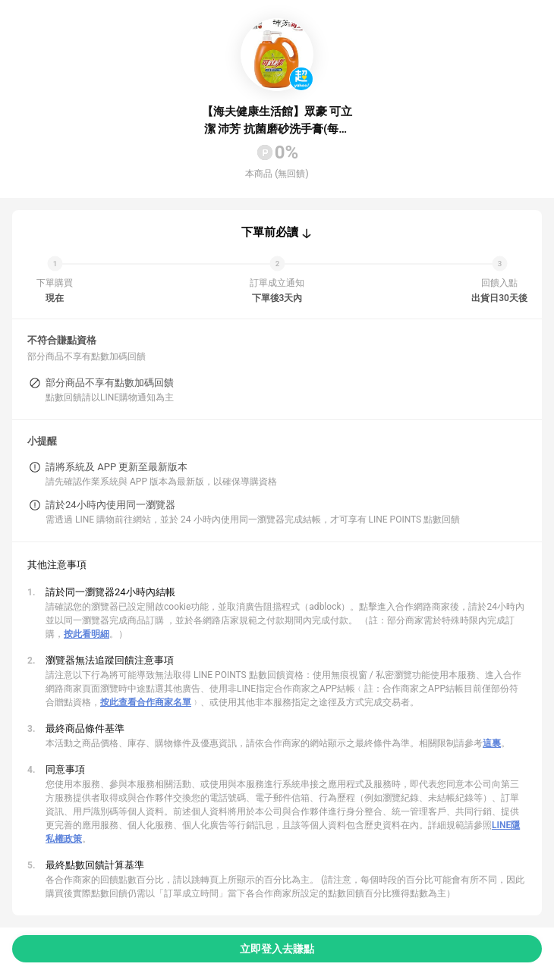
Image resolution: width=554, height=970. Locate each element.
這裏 (492, 743)
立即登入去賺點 (277, 949)
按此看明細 (86, 634)
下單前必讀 (269, 232)
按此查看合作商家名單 (145, 702)
